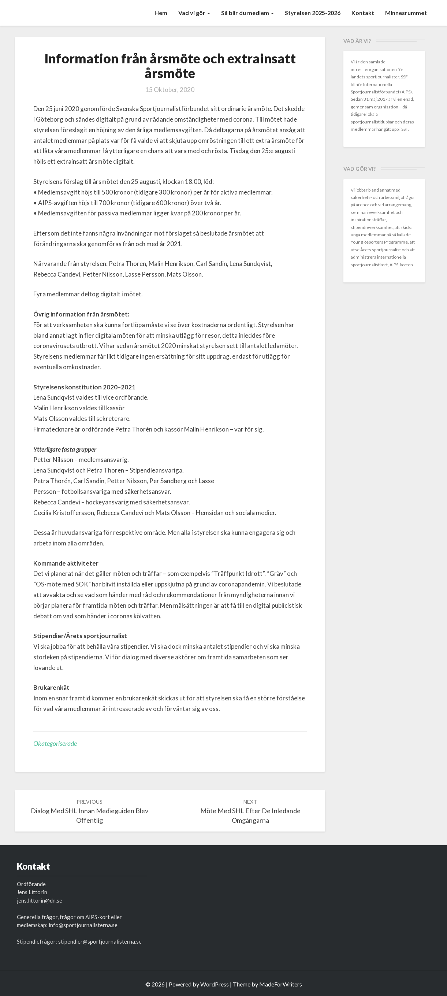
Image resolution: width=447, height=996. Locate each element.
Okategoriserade (55, 743)
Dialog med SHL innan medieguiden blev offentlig (89, 811)
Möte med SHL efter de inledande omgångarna (250, 811)
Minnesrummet (406, 12)
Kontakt (362, 12)
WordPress (214, 984)
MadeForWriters (280, 984)
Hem (160, 12)
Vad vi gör (194, 12)
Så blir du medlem (247, 12)
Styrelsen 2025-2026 (312, 12)
